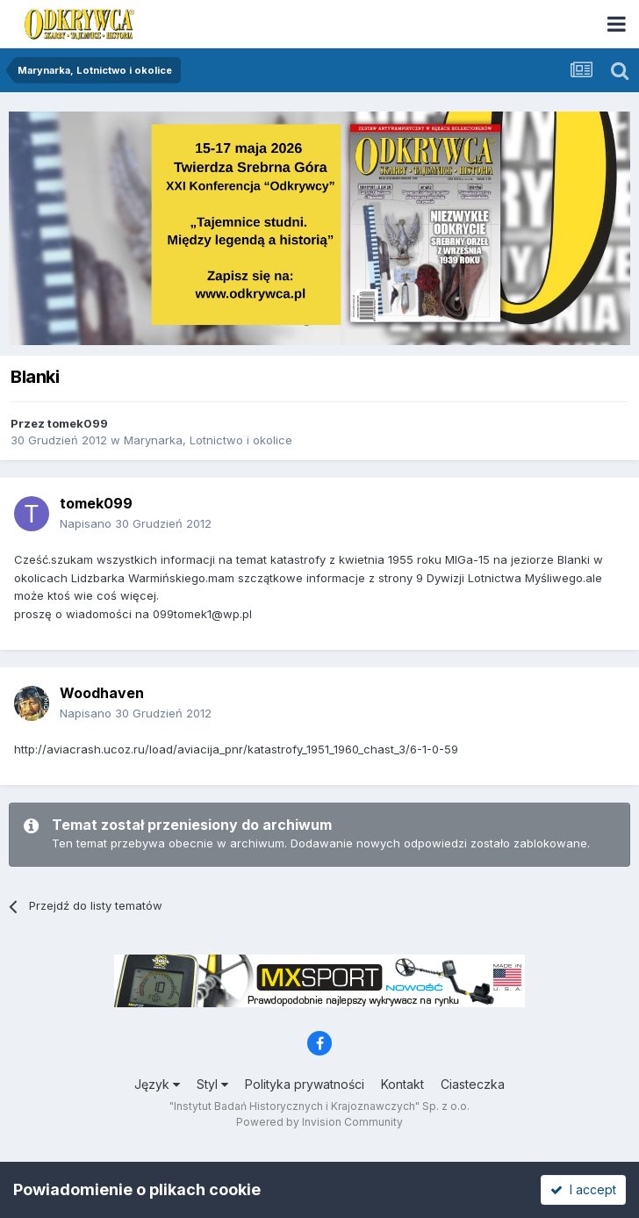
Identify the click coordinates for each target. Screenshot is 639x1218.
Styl (212, 1084)
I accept (583, 1189)
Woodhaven (102, 693)
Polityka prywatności (304, 1084)
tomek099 (77, 423)
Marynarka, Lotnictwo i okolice (208, 440)
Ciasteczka (473, 1084)
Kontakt (402, 1084)
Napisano (136, 523)
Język (157, 1084)
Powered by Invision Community (319, 1121)
